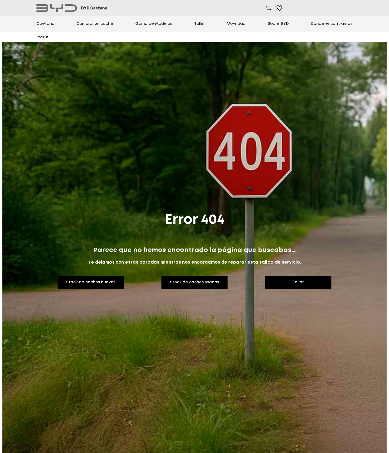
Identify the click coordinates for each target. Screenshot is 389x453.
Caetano (45, 23)
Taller (199, 23)
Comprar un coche (94, 23)
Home (42, 36)
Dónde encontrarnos (332, 23)
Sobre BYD (278, 23)
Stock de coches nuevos (90, 282)
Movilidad (236, 23)
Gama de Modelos (153, 23)
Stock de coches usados (194, 282)
